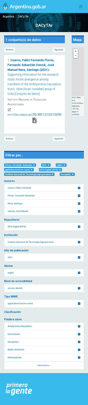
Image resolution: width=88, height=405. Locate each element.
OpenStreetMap (76, 103)
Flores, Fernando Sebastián (20, 165)
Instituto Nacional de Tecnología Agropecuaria (29, 174)
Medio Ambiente (44, 349)
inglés (61, 165)
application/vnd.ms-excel (19, 170)
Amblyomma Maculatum (44, 326)
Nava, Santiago (44, 203)
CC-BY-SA (74, 109)
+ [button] (76, 51)
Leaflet (72, 97)
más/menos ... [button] (44, 365)
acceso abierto (44, 288)
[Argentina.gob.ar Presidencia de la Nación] (19, 389)
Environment (44, 334)
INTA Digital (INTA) (50, 170)
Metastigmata (44, 357)
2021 (46, 165)
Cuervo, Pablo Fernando (44, 188)
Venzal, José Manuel (44, 211)
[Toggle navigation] (80, 6)
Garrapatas (67, 174)
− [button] (76, 56)
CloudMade (74, 114)
